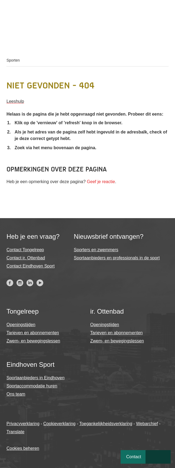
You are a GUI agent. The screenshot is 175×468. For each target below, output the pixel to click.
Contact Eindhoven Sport (30, 266)
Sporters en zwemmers (96, 249)
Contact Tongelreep (25, 249)
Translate (15, 431)
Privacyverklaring (22, 423)
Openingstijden (20, 324)
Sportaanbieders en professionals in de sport (117, 258)
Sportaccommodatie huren (31, 386)
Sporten (13, 60)
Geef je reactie (101, 181)
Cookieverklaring (59, 423)
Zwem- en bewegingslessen (33, 341)
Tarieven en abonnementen (32, 332)
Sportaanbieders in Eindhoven (35, 377)
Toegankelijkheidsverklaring (105, 423)
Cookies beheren (22, 448)
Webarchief (147, 423)
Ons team (15, 394)
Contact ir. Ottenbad (25, 258)
